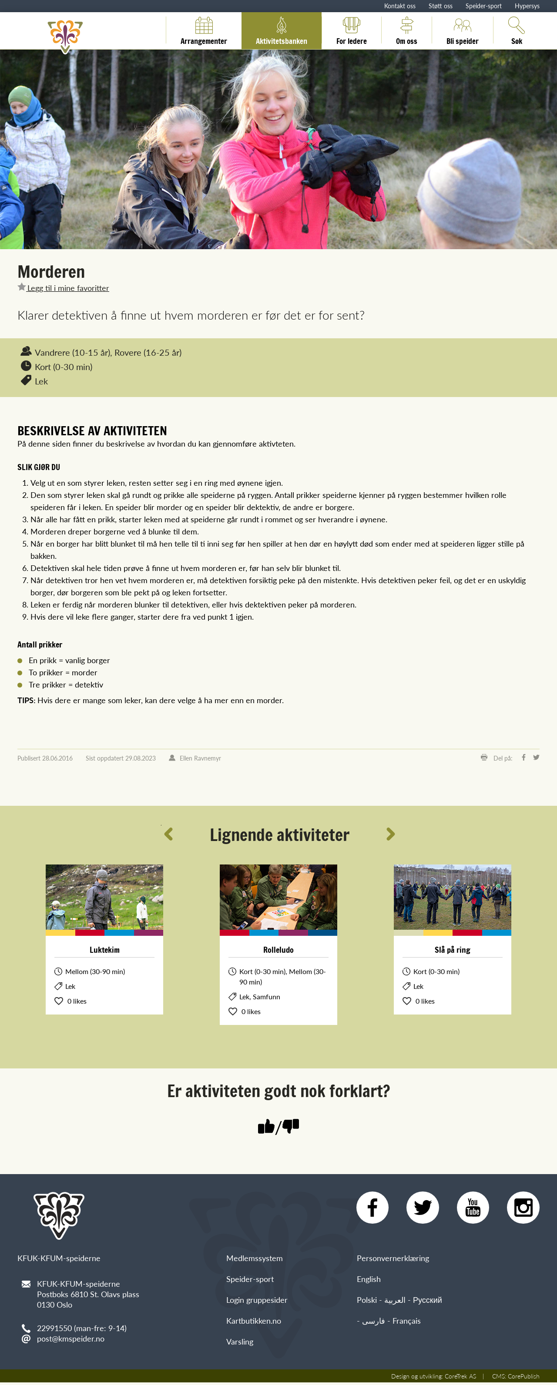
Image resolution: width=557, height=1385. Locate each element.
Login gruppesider (257, 1302)
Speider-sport (484, 5)
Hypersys (527, 5)
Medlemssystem (254, 1260)
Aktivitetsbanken (281, 30)
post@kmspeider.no (70, 1338)
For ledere (351, 30)
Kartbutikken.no (253, 1323)
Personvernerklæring (393, 1260)
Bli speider (462, 30)
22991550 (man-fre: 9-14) (82, 1327)
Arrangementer (204, 30)
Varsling (239, 1343)
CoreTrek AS (460, 1378)
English (369, 1281)
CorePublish (524, 1378)
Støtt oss (441, 5)
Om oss (406, 30)
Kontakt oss (400, 5)
